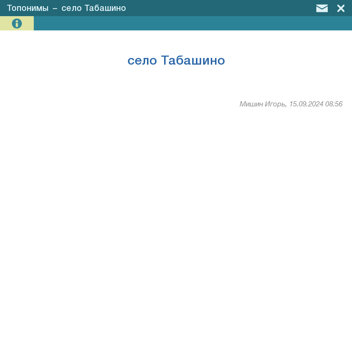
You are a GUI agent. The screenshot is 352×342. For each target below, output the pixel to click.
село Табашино (93, 8)
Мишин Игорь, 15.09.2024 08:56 (291, 104)
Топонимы (28, 8)
